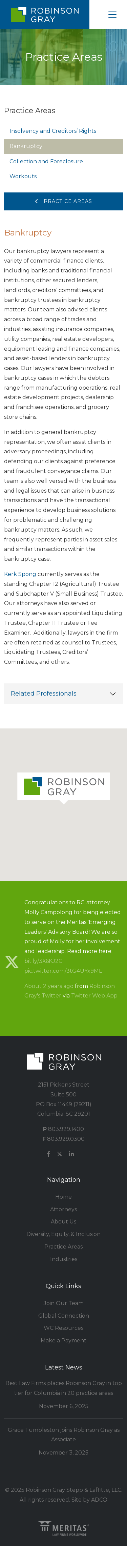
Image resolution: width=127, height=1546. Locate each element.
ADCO (99, 1500)
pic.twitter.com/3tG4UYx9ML (63, 971)
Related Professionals (44, 693)
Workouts (23, 176)
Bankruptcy (25, 146)
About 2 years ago (48, 986)
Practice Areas (63, 201)
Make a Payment (63, 1340)
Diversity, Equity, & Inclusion (63, 1234)
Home (63, 1197)
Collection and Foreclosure (46, 161)
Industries (63, 1259)
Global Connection (63, 1316)
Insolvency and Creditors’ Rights (52, 131)
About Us (63, 1221)
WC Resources (63, 1328)
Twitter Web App (94, 995)
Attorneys (63, 1209)
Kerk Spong (20, 574)
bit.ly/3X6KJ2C (43, 961)
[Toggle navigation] (112, 14)
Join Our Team (64, 1303)
